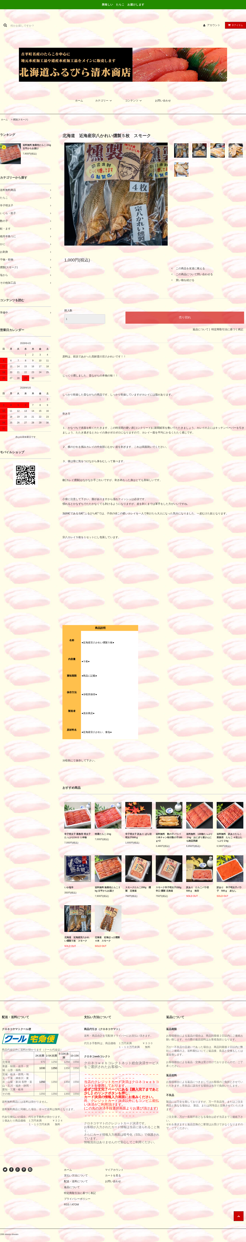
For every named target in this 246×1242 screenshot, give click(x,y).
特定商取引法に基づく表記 (227, 329)
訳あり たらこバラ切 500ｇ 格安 (198, 889)
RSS (66, 1204)
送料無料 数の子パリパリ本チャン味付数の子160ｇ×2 (169, 837)
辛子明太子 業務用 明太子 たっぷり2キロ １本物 (77, 836)
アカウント (213, 25)
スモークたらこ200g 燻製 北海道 (138, 889)
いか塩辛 (68, 887)
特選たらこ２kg (103, 834)
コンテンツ (134, 100)
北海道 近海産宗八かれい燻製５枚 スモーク (76, 939)
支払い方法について (76, 1175)
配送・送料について (76, 1181)
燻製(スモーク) (20, 119)
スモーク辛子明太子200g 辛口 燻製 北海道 (168, 889)
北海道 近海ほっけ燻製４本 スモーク (107, 939)
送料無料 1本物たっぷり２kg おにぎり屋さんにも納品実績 (199, 837)
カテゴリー (104, 100)
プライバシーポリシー (77, 1198)
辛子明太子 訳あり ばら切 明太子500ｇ (138, 836)
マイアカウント (114, 1169)
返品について (201, 329)
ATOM (75, 1204)
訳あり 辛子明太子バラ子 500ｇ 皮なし (229, 889)
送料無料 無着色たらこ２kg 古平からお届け (37, 147)
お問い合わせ (163, 100)
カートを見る (113, 1175)
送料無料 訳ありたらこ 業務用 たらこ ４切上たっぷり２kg (230, 837)
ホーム (79, 100)
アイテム (234, 25)
